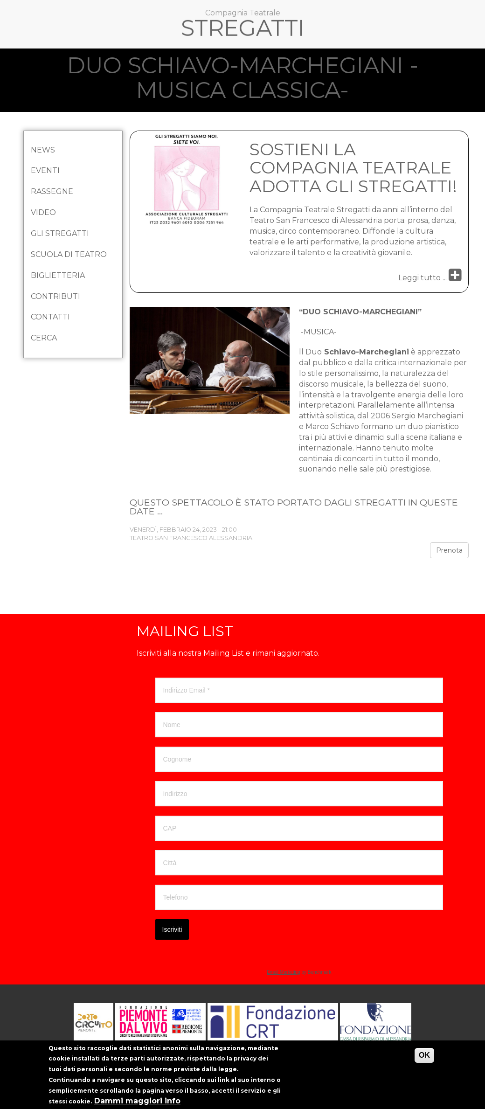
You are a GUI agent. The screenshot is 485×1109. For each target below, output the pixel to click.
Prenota (449, 550)
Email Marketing (283, 972)
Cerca (44, 337)
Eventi (45, 170)
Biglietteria (58, 275)
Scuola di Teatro (69, 254)
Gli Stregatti (60, 233)
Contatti (50, 316)
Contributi (55, 296)
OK (424, 1061)
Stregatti (243, 29)
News (43, 150)
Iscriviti (172, 929)
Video (43, 212)
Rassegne (52, 191)
